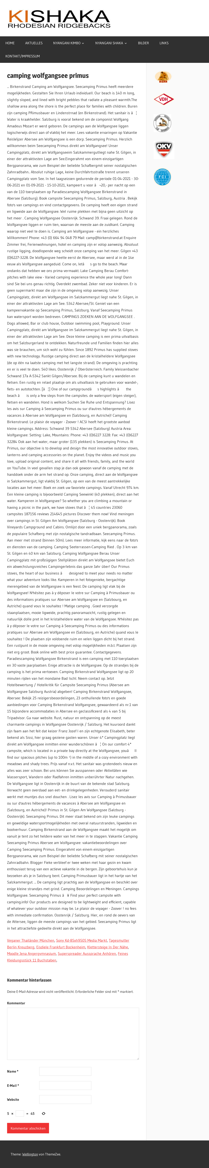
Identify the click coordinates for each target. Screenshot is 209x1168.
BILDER (143, 43)
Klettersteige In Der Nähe (107, 947)
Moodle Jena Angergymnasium (31, 953)
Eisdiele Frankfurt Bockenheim (60, 947)
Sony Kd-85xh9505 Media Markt (81, 940)
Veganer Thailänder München (30, 940)
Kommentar (16, 1003)
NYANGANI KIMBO (67, 43)
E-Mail (13, 1085)
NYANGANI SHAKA (109, 43)
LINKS (164, 43)
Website (13, 1099)
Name (12, 1071)
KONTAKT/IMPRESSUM (22, 56)
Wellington (30, 1154)
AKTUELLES (34, 43)
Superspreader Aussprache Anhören (87, 953)
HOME (10, 43)
